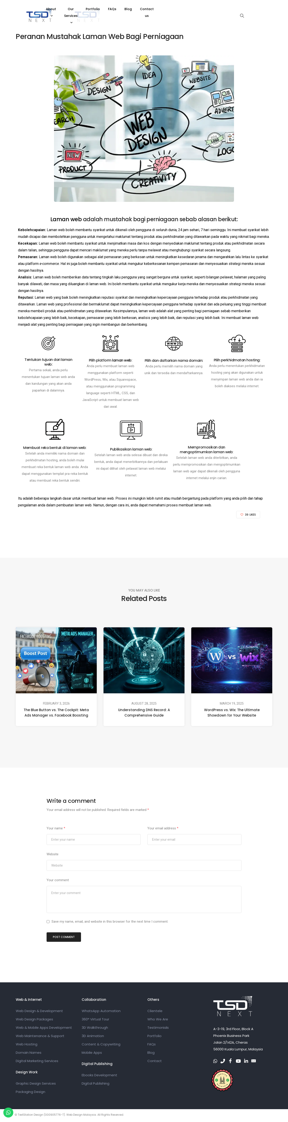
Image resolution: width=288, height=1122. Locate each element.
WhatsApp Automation (101, 1012)
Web (61, 22)
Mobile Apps (92, 1053)
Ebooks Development (99, 1076)
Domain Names (28, 1053)
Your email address (162, 828)
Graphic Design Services (36, 1084)
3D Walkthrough (95, 1028)
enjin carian (218, 478)
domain (190, 366)
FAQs (175, 9)
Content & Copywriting (101, 1045)
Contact (154, 1062)
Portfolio (155, 9)
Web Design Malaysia (81, 1116)
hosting (216, 373)
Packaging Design (30, 1092)
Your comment (58, 880)
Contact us (212, 9)
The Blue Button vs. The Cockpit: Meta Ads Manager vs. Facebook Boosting (56, 713)
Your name (56, 828)
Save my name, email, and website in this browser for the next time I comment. (110, 922)
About (99, 9)
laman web (97, 284)
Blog (191, 9)
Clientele (154, 1012)
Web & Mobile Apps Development (44, 1028)
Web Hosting (26, 1045)
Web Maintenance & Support (40, 1037)
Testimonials (158, 1028)
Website (52, 854)
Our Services (126, 9)
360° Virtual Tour (95, 1020)
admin (84, 22)
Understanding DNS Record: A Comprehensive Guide (144, 712)
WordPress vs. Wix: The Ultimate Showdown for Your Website (232, 712)
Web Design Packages (34, 1020)
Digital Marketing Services (37, 1062)
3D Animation (93, 1037)
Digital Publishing (95, 1084)
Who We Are (157, 1020)
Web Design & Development (39, 1012)
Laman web (66, 219)
